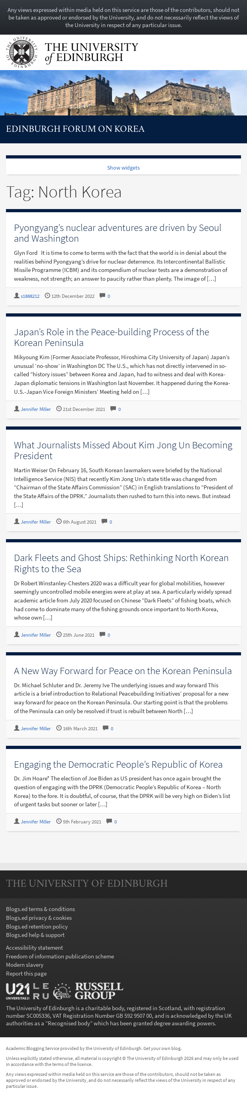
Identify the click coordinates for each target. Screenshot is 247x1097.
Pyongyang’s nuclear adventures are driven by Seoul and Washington (118, 233)
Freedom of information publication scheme (60, 956)
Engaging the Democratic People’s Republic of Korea (118, 764)
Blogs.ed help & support (35, 935)
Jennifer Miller (36, 409)
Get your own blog (161, 1048)
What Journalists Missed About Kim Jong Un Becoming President (123, 450)
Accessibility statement (34, 947)
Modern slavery (24, 964)
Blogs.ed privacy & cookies (39, 917)
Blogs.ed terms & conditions (40, 909)
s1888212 (30, 296)
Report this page (26, 973)
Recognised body (69, 1023)
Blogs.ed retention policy (37, 926)
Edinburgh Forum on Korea (75, 130)
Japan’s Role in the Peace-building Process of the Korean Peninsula (111, 337)
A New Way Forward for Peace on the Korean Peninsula (123, 670)
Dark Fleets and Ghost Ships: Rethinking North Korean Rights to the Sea (121, 563)
